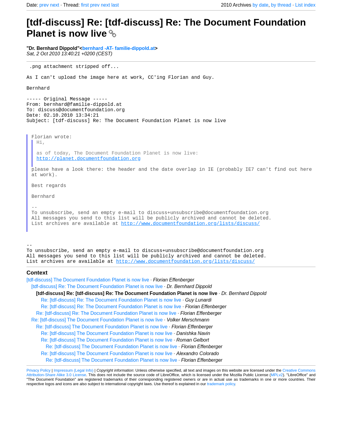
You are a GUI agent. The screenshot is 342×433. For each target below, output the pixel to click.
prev (44, 5)
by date (260, 5)
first (85, 5)
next (54, 5)
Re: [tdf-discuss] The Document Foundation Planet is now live (97, 364)
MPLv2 (277, 419)
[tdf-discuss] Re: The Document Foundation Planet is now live (97, 330)
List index (305, 5)
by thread (281, 5)
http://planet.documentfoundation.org (88, 180)
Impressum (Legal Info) (73, 415)
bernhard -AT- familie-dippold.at (118, 48)
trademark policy (221, 428)
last (115, 5)
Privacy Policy (38, 415)
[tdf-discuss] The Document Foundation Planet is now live (87, 324)
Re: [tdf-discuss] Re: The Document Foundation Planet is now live (111, 344)
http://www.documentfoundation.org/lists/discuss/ (190, 259)
